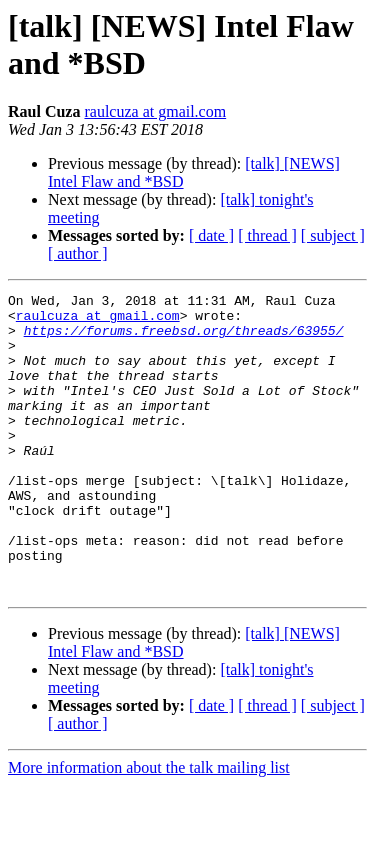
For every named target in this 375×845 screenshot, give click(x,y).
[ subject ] (333, 235)
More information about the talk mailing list (149, 827)
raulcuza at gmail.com (155, 111)
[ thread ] (267, 235)
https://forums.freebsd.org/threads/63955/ (184, 339)
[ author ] (78, 253)
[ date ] (211, 235)
